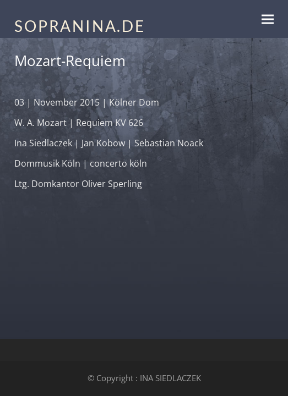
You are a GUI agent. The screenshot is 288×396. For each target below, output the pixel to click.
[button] (268, 19)
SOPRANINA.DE (79, 25)
